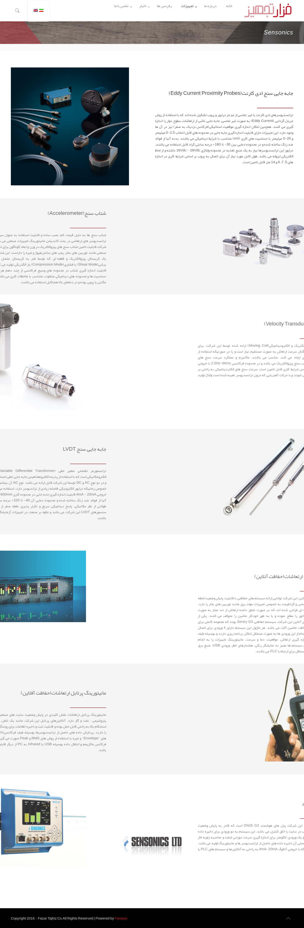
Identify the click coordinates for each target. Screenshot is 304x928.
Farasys (121, 918)
